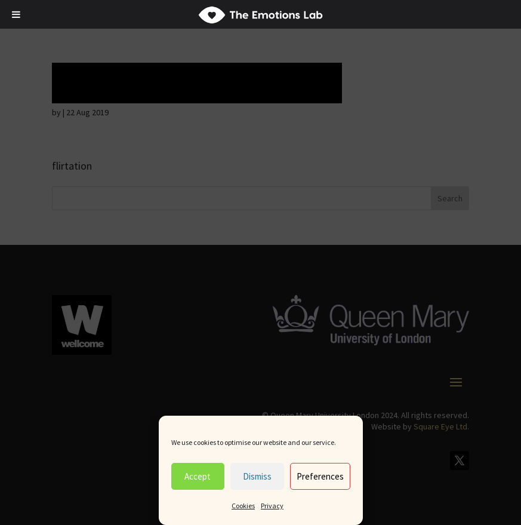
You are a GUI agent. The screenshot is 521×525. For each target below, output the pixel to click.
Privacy (272, 505)
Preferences (320, 476)
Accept (197, 476)
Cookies (243, 505)
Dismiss (257, 476)
